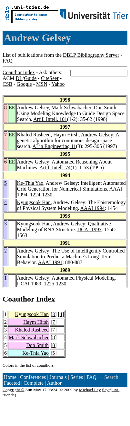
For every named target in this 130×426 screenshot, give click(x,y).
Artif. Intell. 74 (55, 167)
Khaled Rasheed (34, 134)
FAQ (8, 61)
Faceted (12, 383)
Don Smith (105, 107)
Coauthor (18, 299)
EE (12, 107)
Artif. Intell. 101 (50, 119)
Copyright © (14, 389)
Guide (30, 78)
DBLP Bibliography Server (91, 55)
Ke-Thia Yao (30, 183)
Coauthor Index (19, 72)
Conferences (33, 377)
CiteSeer (50, 78)
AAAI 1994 (92, 208)
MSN (41, 84)
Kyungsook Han (34, 202)
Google (24, 84)
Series (76, 377)
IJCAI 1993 (89, 229)
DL (18, 78)
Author (54, 383)
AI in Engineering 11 (54, 146)
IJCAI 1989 (29, 283)
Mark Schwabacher (71, 107)
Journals (57, 377)
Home (10, 377)
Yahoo (58, 84)
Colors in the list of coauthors (28, 365)
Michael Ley (90, 389)
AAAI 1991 (50, 262)
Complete (34, 383)
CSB (7, 84)
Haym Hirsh (66, 134)
